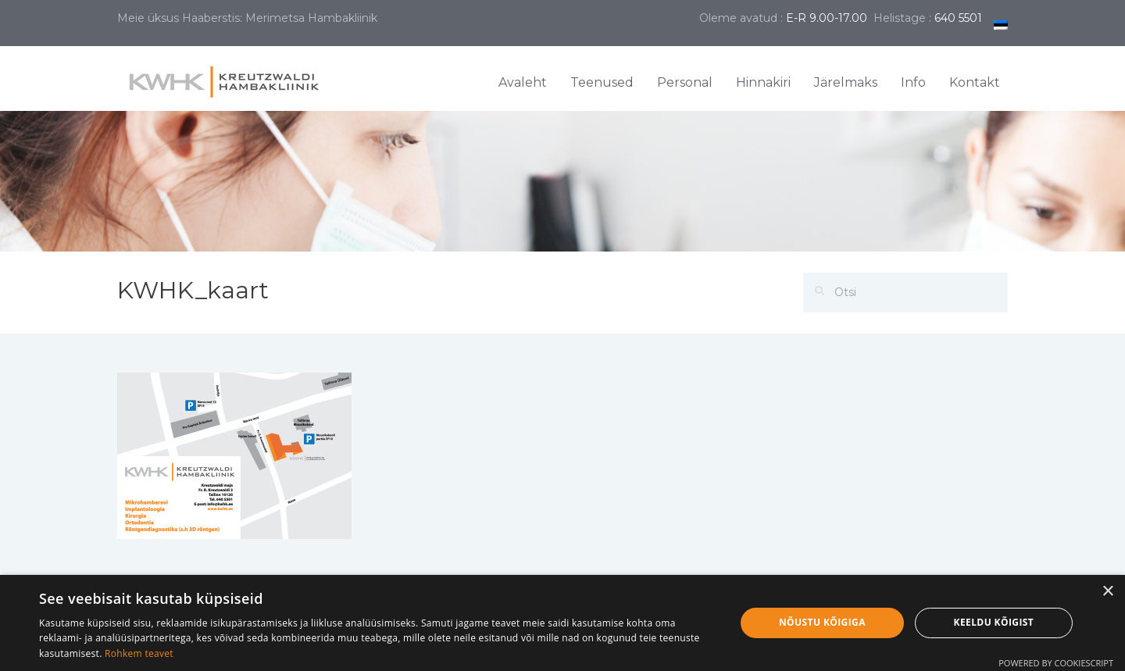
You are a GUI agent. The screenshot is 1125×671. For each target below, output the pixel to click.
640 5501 (958, 18)
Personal (684, 82)
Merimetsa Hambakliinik (311, 18)
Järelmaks (845, 82)
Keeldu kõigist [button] (994, 622)
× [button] (1107, 592)
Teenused (602, 82)
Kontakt (974, 82)
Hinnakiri (763, 82)
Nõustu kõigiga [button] (822, 622)
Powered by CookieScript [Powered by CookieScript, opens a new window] (1055, 663)
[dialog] (562, 623)
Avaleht (522, 82)
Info (913, 82)
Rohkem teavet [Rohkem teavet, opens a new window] (139, 653)
